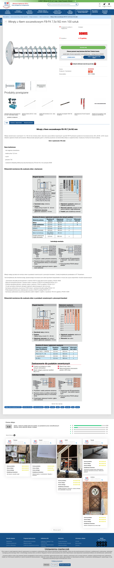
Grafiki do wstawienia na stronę (31, 545)
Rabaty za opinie (28, 543)
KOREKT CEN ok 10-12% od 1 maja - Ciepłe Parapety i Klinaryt (55, 1)
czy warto (68, 407)
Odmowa (46, 564)
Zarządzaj (54, 564)
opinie (57, 407)
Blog (100, 6)
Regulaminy (9, 541)
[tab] (6, 122)
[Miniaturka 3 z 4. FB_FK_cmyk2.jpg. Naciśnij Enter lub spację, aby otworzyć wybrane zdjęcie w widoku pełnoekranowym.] (30, 86)
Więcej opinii (57, 530)
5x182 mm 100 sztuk (27, 407)
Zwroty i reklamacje (11, 545)
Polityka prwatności (57, 561)
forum (62, 407)
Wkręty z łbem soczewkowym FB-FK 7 (13, 407)
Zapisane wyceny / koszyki (64, 543)
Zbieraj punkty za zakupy (29, 541)
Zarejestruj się (104, 6)
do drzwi (52, 407)
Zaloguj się (109, 6)
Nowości (77, 545)
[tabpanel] (57, 268)
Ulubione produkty (62, 545)
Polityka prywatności (11, 543)
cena (73, 407)
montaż (77, 407)
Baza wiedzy (78, 543)
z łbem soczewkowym (38, 407)
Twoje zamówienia (62, 541)
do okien (47, 407)
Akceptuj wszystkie (65, 564)
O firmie (77, 541)
